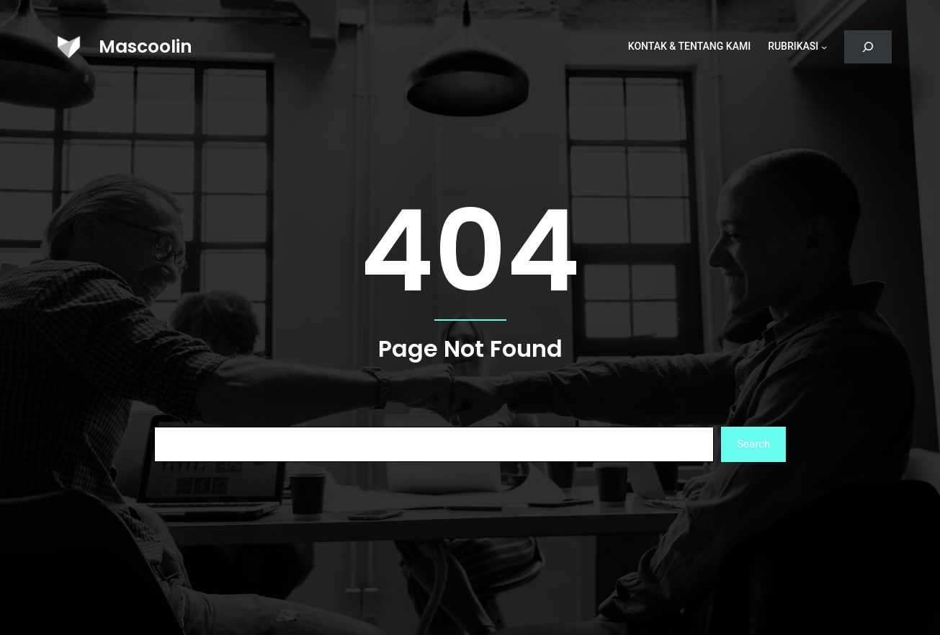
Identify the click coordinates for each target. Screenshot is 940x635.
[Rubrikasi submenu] (824, 47)
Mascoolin (145, 46)
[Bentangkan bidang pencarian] (867, 47)
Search (753, 444)
